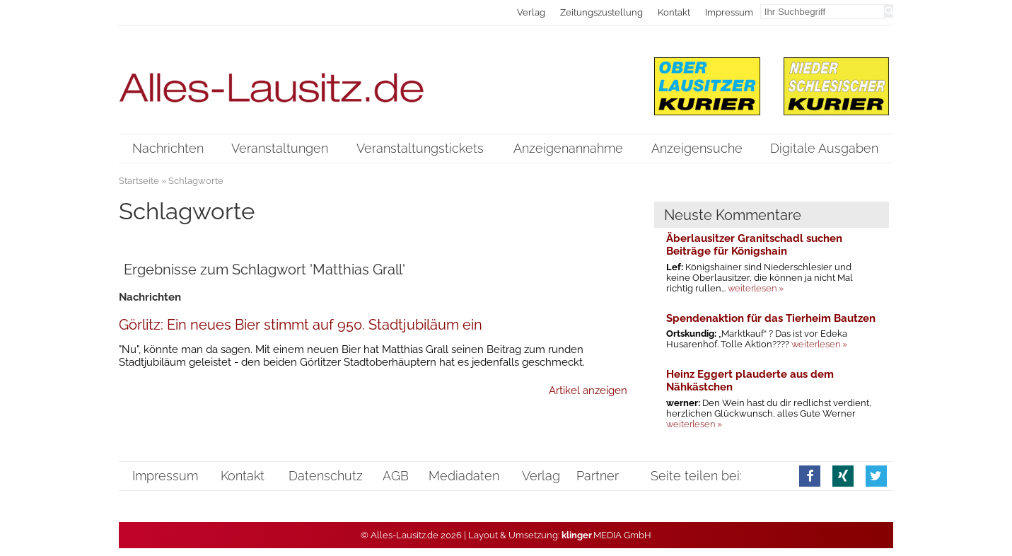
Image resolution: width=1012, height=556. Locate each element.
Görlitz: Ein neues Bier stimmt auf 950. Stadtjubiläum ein (300, 324)
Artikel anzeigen (588, 390)
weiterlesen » (756, 288)
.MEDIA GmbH (606, 535)
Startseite (139, 180)
